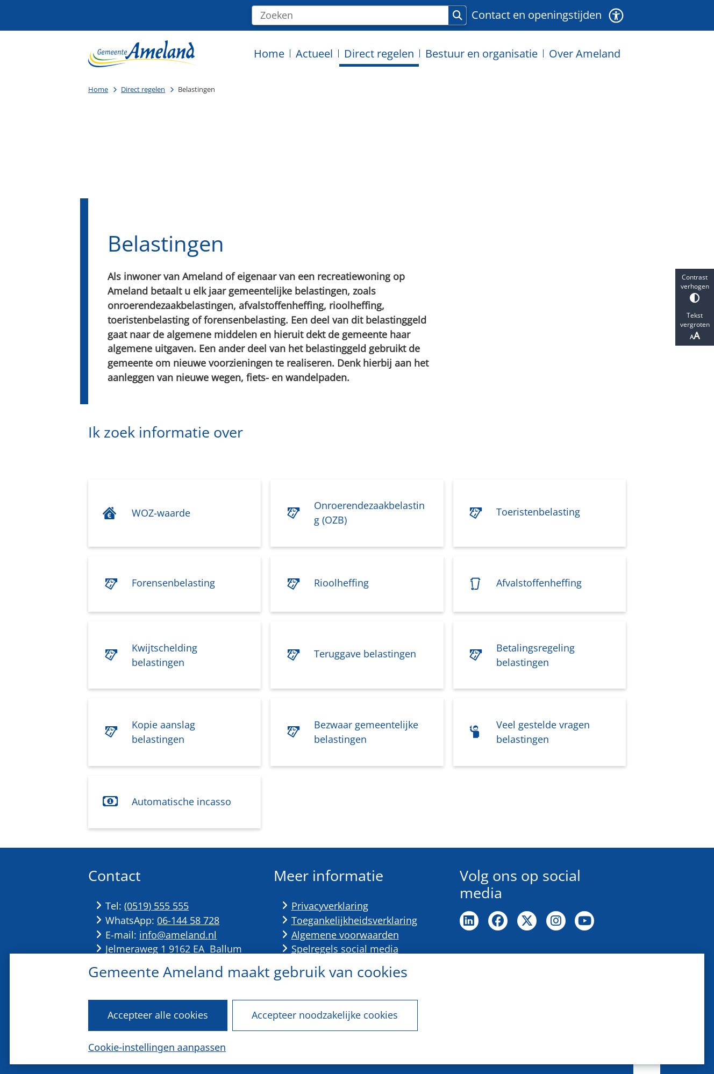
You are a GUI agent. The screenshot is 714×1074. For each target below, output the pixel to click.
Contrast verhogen (694, 288)
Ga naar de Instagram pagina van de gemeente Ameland (556, 920)
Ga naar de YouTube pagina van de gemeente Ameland (584, 920)
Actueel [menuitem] (314, 53)
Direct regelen (143, 89)
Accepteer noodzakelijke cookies (325, 1014)
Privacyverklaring (329, 905)
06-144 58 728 (188, 920)
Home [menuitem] (269, 53)
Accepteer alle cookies (158, 1014)
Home (98, 89)
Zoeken (457, 15)
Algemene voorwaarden (345, 934)
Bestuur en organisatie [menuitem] (481, 53)
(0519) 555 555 (156, 905)
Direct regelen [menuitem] (379, 53)
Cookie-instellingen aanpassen (157, 1047)
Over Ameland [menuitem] (584, 53)
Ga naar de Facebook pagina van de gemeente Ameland (498, 920)
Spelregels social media (344, 948)
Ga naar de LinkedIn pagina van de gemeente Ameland (469, 920)
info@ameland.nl (178, 934)
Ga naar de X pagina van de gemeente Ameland (527, 920)
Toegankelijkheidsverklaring (354, 920)
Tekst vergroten (694, 326)
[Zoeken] (350, 15)
